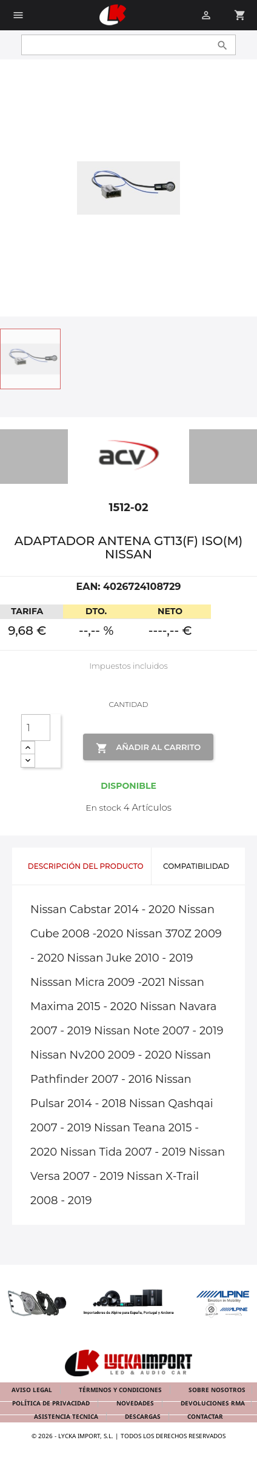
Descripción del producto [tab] (86, 866)
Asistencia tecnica (67, 1416)
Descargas (143, 1416)
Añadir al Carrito (148, 748)
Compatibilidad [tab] (196, 866)
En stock (103, 807)
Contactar (205, 1416)
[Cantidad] (35, 727)
